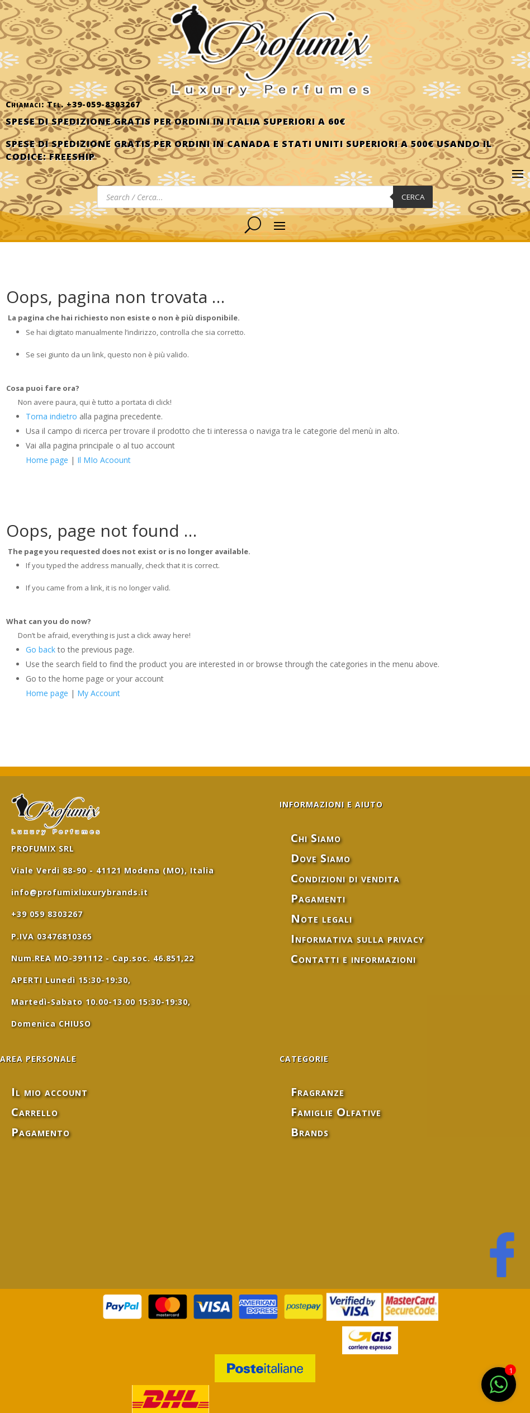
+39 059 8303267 (47, 914)
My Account (98, 693)
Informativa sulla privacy (357, 938)
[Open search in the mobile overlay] (265, 197)
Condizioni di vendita (345, 878)
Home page (47, 460)
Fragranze (317, 1091)
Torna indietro (51, 416)
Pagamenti (318, 898)
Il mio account (49, 1091)
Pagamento (40, 1132)
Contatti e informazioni (353, 958)
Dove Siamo (321, 858)
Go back (40, 649)
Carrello (34, 1111)
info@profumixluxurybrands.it (79, 892)
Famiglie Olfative (336, 1111)
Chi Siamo (316, 837)
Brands (310, 1132)
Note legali (321, 918)
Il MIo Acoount (104, 460)
